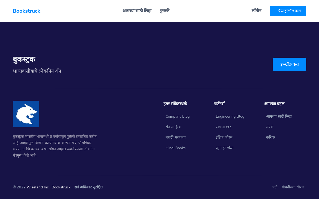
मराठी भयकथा (176, 137)
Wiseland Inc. (37, 187)
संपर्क (270, 127)
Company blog (178, 116)
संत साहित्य (173, 127)
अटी (274, 187)
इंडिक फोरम (224, 137)
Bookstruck (61, 187)
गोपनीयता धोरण (293, 187)
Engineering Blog (230, 116)
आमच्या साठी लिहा (279, 116)
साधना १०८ (223, 127)
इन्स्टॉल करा (289, 64)
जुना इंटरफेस (224, 148)
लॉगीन (256, 11)
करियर (270, 137)
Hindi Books (176, 148)
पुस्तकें (164, 11)
